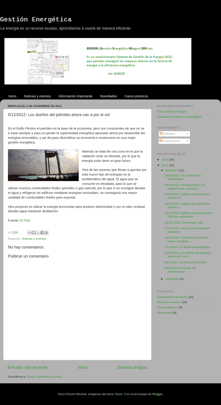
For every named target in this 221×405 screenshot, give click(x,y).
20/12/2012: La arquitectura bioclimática (182, 177)
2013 (165, 159)
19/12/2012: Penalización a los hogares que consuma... (184, 186)
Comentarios (170, 141)
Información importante (75, 96)
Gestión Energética (36, 19)
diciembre (172, 170)
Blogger (157, 394)
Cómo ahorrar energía (171, 111)
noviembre (172, 279)
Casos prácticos (136, 96)
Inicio (12, 96)
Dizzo (119, 394)
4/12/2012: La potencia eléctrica (185, 262)
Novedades (108, 96)
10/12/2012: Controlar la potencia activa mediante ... (186, 239)
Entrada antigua (132, 367)
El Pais (25, 220)
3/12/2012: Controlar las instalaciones (180, 269)
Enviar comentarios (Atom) (44, 376)
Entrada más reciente (28, 367)
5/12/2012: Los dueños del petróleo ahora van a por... (187, 254)
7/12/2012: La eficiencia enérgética (187, 247)
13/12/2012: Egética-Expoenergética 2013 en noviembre (188, 214)
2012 (165, 165)
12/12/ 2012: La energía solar (183, 222)
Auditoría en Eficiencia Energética (179, 116)
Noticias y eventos (37, 96)
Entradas (167, 133)
